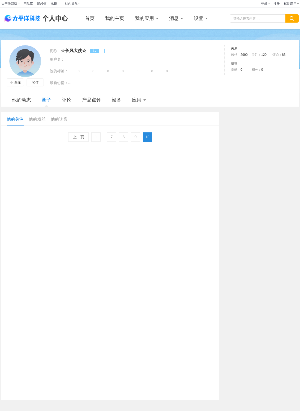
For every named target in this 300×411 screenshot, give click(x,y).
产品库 (28, 4)
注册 (276, 4)
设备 (116, 100)
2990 (244, 55)
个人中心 (54, 18)
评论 (66, 100)
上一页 (78, 137)
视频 (53, 4)
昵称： (55, 51)
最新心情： (59, 83)
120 (264, 55)
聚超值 (41, 4)
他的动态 (21, 100)
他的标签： (59, 71)
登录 (264, 4)
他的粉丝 (37, 119)
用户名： (57, 59)
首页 (90, 18)
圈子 (46, 102)
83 (283, 55)
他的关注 (15, 119)
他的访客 (59, 119)
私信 (35, 82)
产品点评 (91, 100)
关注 (15, 82)
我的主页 (114, 18)
